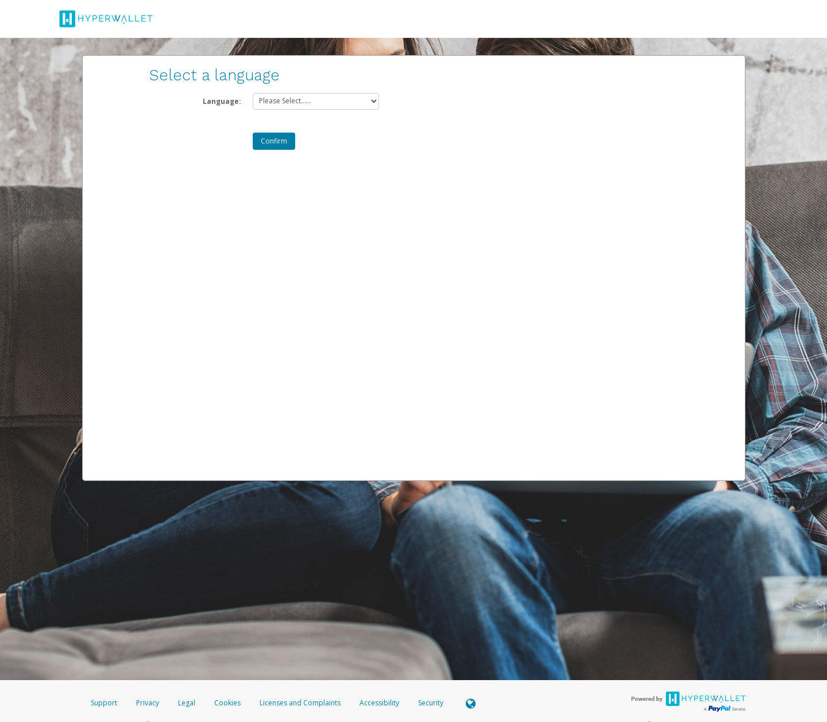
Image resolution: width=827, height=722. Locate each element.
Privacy (147, 703)
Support (104, 703)
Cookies (227, 703)
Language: (222, 101)
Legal (186, 703)
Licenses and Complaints (301, 703)
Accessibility (379, 703)
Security (430, 703)
